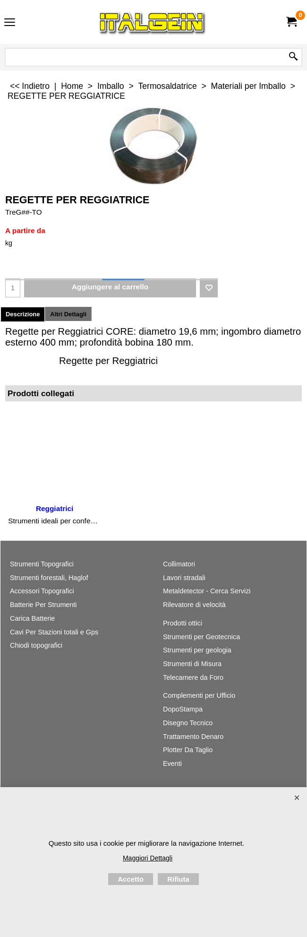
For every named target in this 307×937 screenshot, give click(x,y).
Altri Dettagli (68, 314)
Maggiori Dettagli (147, 858)
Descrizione (23, 314)
